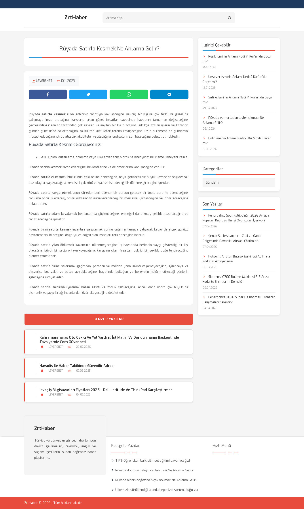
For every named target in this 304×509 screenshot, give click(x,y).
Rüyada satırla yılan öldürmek (51, 245)
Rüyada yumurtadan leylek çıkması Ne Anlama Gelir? (233, 120)
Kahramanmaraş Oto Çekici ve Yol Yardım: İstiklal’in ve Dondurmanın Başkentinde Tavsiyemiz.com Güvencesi (109, 339)
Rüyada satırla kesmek (45, 167)
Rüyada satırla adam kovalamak (53, 214)
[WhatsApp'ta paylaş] (129, 94)
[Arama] (230, 18)
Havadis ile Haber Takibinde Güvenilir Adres (77, 365)
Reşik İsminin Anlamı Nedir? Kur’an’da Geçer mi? (237, 58)
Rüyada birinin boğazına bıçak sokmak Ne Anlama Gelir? (156, 480)
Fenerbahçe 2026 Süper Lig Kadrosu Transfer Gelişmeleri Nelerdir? (239, 299)
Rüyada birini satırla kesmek (50, 229)
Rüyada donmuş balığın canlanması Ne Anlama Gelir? (154, 470)
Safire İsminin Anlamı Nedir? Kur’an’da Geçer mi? (238, 99)
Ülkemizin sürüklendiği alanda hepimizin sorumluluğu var (157, 490)
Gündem (212, 182)
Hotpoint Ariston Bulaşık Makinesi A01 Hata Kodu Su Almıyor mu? (236, 258)
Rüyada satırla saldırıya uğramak (54, 287)
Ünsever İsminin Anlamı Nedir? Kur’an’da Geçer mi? (234, 79)
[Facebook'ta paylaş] (48, 94)
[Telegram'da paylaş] (169, 94)
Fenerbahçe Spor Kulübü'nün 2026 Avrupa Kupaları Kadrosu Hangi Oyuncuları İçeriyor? (236, 218)
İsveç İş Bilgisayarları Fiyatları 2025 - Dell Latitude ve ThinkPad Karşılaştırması (106, 390)
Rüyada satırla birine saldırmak (52, 266)
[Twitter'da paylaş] (88, 94)
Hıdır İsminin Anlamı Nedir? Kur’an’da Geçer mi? (237, 140)
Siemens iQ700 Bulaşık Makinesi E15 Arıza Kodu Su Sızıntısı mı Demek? (236, 279)
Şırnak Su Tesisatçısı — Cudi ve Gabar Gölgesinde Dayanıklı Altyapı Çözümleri (232, 238)
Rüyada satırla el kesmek (47, 177)
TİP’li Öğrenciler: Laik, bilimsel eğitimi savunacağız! (152, 460)
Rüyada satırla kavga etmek (50, 193)
